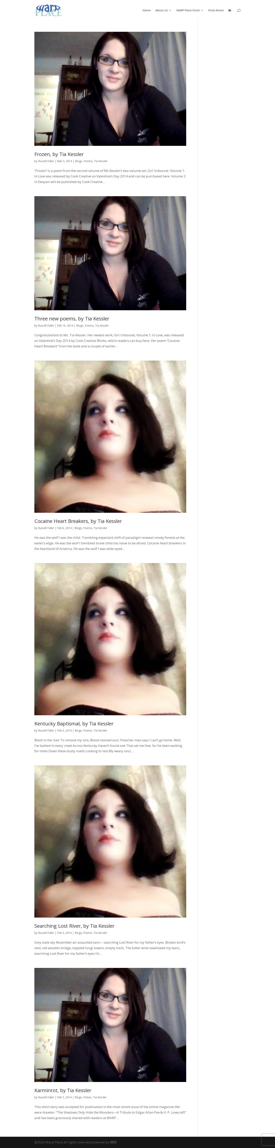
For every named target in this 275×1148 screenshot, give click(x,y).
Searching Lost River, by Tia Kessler (74, 925)
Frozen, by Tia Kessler (59, 154)
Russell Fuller (46, 161)
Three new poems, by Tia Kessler (71, 318)
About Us (161, 10)
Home (146, 10)
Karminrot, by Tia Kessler (62, 1090)
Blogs (78, 161)
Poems (88, 161)
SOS (113, 1142)
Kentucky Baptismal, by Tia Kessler (73, 723)
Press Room (216, 10)
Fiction (87, 1097)
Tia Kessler (101, 161)
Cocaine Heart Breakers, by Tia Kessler (78, 521)
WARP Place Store (188, 10)
